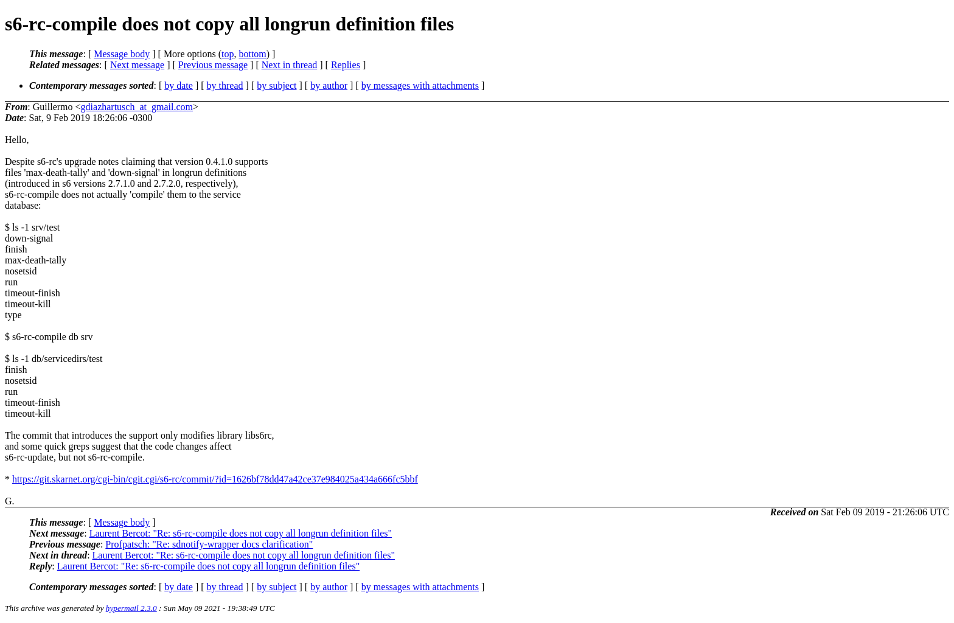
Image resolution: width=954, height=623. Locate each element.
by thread (225, 85)
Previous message (213, 65)
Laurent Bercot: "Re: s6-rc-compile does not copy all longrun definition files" (240, 533)
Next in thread (290, 65)
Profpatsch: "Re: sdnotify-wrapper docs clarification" (209, 544)
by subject (276, 85)
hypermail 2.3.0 (131, 608)
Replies (345, 65)
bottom (252, 54)
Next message (137, 65)
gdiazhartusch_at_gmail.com (137, 107)
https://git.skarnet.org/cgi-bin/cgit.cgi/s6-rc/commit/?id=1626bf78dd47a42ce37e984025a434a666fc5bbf (215, 479)
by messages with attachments (420, 85)
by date (178, 85)
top (227, 54)
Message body (122, 54)
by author (328, 85)
